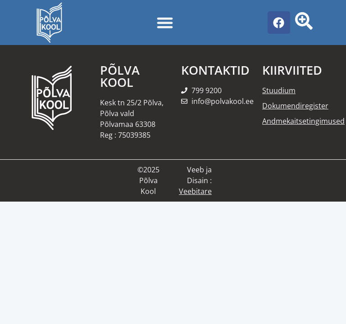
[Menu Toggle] (164, 22)
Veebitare (195, 191)
